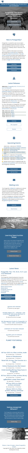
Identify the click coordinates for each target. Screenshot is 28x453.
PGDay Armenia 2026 (15, 149)
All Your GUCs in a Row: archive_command (14, 384)
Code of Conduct (11, 445)
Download (14, 121)
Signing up (4, 199)
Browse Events (14, 251)
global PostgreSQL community (11, 200)
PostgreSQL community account (15, 197)
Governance (14, 70)
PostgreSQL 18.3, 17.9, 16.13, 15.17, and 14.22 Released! (14, 272)
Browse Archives (8, 295)
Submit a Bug (14, 421)
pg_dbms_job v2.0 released (14, 334)
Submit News (8, 298)
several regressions (6, 95)
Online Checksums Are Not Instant (14, 366)
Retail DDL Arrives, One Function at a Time (14, 361)
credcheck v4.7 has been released (14, 329)
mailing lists (13, 188)
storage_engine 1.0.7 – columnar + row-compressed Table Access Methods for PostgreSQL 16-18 (14, 314)
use (16, 52)
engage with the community (13, 59)
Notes (12, 110)
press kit (14, 108)
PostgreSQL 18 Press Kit (6, 289)
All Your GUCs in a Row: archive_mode (14, 352)
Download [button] (14, 21)
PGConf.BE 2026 (13, 150)
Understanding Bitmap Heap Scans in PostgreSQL (14, 370)
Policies (4, 445)
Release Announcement (6, 286)
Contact (14, 446)
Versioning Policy (5, 291)
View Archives (14, 208)
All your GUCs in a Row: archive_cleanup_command (14, 390)
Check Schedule (14, 169)
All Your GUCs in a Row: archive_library (14, 375)
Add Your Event (13, 172)
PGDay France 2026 (20, 158)
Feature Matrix (14, 67)
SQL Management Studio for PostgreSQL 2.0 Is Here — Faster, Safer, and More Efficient (14, 322)
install (12, 52)
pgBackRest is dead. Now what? (14, 379)
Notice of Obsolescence (14, 356)
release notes (14, 100)
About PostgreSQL (20, 445)
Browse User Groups (14, 255)
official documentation (13, 53)
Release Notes (4, 288)
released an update (6, 91)
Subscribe (14, 205)
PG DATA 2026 (19, 159)
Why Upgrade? (14, 124)
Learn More (14, 64)
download (14, 102)
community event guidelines (8, 163)
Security (14, 129)
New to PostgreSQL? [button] (14, 24)
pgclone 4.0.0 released (14, 306)
